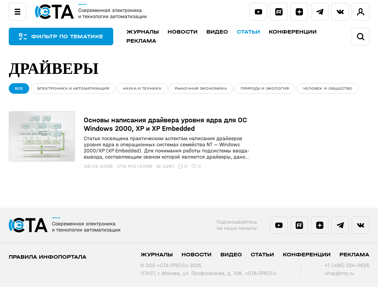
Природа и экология (265, 88)
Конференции (293, 32)
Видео (217, 32)
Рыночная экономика (201, 88)
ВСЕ (19, 88)
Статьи (248, 32)
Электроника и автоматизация (73, 88)
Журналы (142, 32)
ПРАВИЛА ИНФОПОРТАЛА (47, 257)
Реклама (141, 41)
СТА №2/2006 (134, 166)
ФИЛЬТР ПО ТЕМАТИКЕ (67, 37)
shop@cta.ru (339, 273)
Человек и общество (327, 88)
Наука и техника (142, 88)
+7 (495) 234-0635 (347, 265)
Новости (183, 32)
